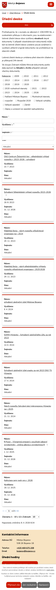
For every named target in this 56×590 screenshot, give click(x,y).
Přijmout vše (14, 584)
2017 (46, 80)
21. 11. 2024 (9, 416)
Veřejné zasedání (12, 105)
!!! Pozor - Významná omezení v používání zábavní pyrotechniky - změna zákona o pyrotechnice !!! (26, 443)
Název (5, 117)
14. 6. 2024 (9, 345)
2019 (17, 84)
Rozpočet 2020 (24, 100)
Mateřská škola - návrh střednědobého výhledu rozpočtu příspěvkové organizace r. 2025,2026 (25, 268)
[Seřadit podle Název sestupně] (9, 116)
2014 (17, 80)
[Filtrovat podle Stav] (28, 147)
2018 (7, 84)
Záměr (27, 105)
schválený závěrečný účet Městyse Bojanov (23, 302)
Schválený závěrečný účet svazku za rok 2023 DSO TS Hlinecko (28, 372)
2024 (17, 92)
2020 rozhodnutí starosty (16, 88)
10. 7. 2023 (9, 166)
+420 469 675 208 (25, 548)
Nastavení (44, 584)
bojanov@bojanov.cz (26, 551)
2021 (34, 88)
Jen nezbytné (29, 584)
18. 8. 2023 (9, 202)
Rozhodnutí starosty (41, 96)
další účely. (50, 570)
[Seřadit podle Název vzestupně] (9, 115)
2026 (36, 92)
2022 (44, 88)
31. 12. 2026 (9, 209)
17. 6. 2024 (9, 380)
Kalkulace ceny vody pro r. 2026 (18, 480)
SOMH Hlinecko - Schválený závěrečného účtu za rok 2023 (27, 336)
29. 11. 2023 (9, 241)
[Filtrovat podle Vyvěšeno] (28, 129)
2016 (36, 80)
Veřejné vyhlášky (43, 100)
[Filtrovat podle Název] (28, 121)
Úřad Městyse (14, 13)
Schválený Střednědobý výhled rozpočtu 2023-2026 (27, 193)
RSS (39, 25)
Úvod (4, 13)
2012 (45, 76)
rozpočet (9, 100)
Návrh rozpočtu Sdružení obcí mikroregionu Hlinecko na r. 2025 (27, 407)
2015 (26, 80)
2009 (16, 76)
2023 (7, 92)
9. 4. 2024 (8, 309)
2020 (26, 84)
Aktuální (7, 178)
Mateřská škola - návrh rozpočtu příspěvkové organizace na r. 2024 (24, 232)
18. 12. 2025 (9, 487)
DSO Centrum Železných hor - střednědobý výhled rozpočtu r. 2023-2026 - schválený (26, 158)
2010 (26, 76)
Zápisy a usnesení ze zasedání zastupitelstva (24, 109)
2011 (36, 76)
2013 (7, 80)
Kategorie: (6, 76)
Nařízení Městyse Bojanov (16, 96)
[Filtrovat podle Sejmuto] (28, 138)
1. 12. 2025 (9, 452)
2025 (26, 92)
